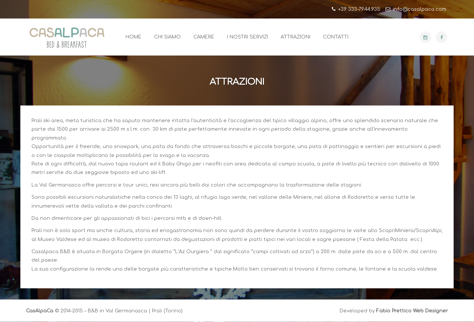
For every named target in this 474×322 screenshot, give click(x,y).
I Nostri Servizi (247, 37)
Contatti (335, 37)
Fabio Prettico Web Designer (412, 310)
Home (133, 37)
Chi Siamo (167, 37)
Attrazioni (295, 37)
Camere (203, 37)
